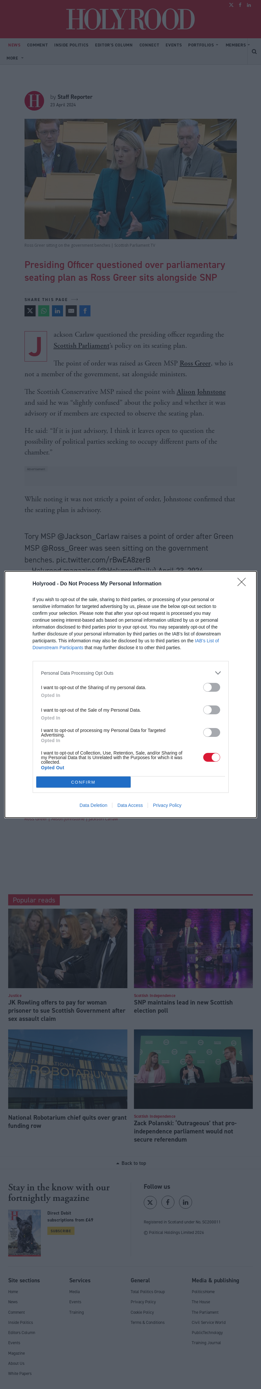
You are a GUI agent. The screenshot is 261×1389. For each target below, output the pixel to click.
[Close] (243, 584)
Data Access (130, 805)
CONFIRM (83, 782)
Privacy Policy (167, 805)
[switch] (211, 687)
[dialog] (130, 694)
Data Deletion (93, 805)
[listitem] (130, 672)
